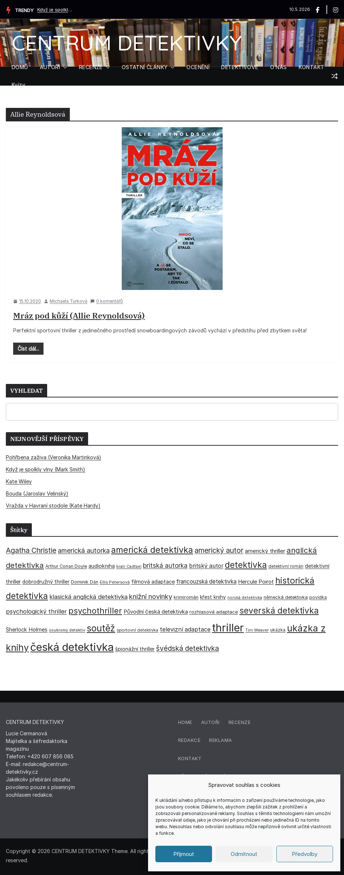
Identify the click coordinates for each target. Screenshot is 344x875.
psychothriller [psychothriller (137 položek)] (95, 610)
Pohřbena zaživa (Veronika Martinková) (53, 457)
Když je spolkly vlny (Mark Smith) (55, 9)
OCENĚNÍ (197, 67)
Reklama (220, 740)
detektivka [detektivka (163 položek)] (246, 565)
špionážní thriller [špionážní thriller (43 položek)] (135, 649)
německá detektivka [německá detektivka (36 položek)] (286, 597)
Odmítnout (244, 854)
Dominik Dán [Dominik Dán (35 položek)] (84, 582)
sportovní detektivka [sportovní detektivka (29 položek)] (137, 630)
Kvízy (18, 85)
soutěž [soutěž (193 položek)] (101, 628)
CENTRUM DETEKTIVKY (127, 43)
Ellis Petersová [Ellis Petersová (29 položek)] (115, 582)
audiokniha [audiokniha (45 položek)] (101, 566)
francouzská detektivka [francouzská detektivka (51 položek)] (206, 581)
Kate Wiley (19, 481)
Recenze (239, 722)
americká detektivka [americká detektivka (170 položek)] (152, 549)
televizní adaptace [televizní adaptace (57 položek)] (185, 629)
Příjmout (183, 854)
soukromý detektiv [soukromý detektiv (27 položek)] (67, 630)
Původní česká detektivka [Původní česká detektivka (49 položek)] (156, 611)
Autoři (210, 722)
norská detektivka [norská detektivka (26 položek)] (244, 597)
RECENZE (91, 67)
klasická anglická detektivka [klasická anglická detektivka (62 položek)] (88, 596)
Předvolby (304, 854)
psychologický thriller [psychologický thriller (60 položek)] (36, 611)
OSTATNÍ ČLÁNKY (145, 67)
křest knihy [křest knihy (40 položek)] (213, 597)
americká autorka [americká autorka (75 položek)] (84, 550)
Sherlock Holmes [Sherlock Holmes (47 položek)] (27, 629)
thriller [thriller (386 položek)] (228, 627)
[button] (63, 67)
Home (185, 722)
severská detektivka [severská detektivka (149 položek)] (279, 610)
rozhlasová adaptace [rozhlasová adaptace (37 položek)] (213, 612)
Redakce (189, 740)
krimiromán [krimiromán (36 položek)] (186, 597)
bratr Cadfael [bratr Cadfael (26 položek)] (128, 566)
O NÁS (278, 67)
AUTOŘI (50, 67)
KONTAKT (312, 67)
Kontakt (190, 758)
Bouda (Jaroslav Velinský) (37, 493)
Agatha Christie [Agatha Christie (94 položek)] (31, 550)
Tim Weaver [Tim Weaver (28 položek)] (257, 630)
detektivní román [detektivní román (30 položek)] (285, 566)
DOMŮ (20, 67)
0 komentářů (106, 301)
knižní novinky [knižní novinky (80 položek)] (150, 596)
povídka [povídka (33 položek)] (318, 597)
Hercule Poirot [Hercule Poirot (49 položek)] (256, 581)
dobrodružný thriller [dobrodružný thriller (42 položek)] (45, 582)
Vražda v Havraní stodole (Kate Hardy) (53, 505)
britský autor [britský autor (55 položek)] (206, 565)
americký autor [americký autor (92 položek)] (218, 550)
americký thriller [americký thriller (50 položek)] (265, 550)
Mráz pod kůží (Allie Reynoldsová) (79, 315)
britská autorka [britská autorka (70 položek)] (165, 565)
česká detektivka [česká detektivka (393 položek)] (72, 647)
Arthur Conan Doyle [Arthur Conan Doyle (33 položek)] (66, 566)
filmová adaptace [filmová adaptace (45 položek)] (153, 581)
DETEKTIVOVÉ (239, 67)
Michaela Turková (68, 301)
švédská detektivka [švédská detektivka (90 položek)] (187, 648)
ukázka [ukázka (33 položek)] (278, 630)
